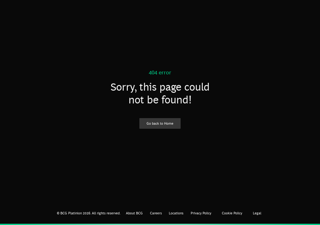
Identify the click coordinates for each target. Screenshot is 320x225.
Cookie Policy (232, 213)
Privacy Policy (201, 213)
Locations (176, 213)
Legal (257, 213)
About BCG (134, 213)
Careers (156, 213)
